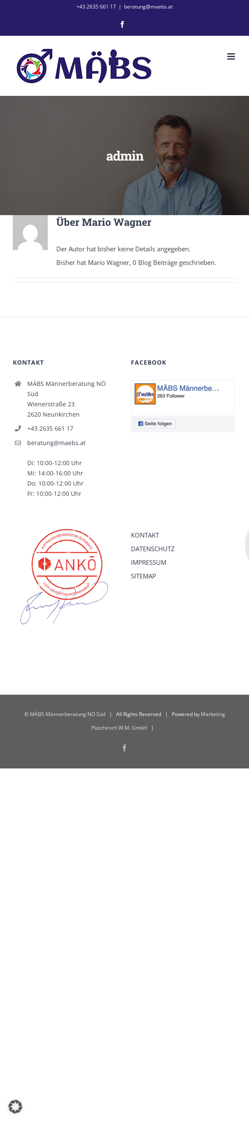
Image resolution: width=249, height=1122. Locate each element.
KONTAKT (145, 535)
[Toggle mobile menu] (231, 56)
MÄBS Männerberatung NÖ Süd (67, 714)
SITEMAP (143, 576)
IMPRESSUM (148, 562)
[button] (15, 1106)
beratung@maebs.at (148, 6)
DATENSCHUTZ (153, 548)
